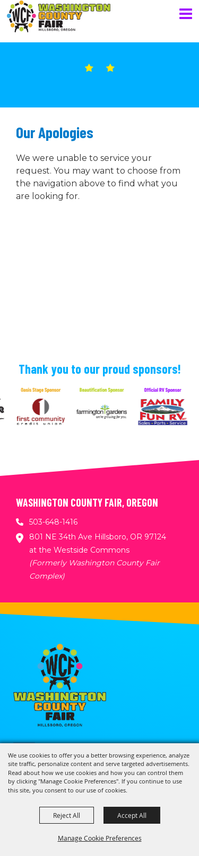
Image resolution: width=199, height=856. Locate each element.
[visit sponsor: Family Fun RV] (165, 413)
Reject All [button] (66, 815)
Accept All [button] (131, 815)
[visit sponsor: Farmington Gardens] (104, 413)
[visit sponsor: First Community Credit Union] (43, 413)
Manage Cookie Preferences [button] (100, 838)
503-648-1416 (53, 522)
